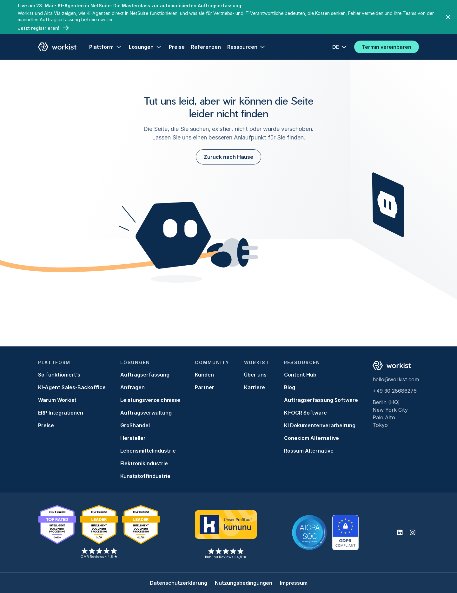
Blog (289, 387)
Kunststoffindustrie (145, 476)
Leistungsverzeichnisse (150, 400)
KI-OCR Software (305, 412)
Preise (177, 47)
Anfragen (132, 387)
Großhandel (135, 425)
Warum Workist (57, 400)
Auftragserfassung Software (321, 400)
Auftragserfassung (144, 374)
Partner (204, 387)
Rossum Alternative (309, 451)
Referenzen (206, 47)
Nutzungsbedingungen (243, 583)
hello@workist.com (396, 379)
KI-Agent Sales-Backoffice (72, 387)
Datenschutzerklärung (178, 583)
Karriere (254, 387)
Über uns (255, 374)
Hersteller (133, 438)
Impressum (294, 583)
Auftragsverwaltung (146, 412)
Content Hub (300, 374)
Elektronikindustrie (144, 463)
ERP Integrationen (60, 412)
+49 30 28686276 (395, 391)
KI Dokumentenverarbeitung (319, 425)
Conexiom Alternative (311, 438)
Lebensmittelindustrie (148, 451)
